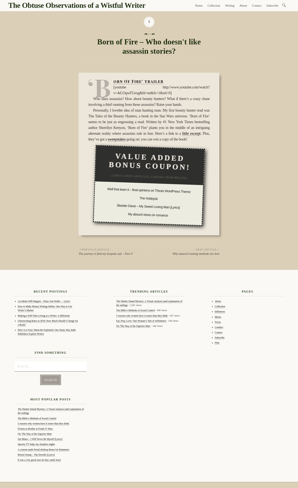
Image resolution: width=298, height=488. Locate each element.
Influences (220, 311)
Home (199, 5)
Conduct (219, 327)
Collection (214, 5)
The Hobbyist (148, 198)
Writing (229, 5)
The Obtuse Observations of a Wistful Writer (76, 5)
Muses (218, 316)
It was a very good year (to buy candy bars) (39, 459)
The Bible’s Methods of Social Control (37, 418)
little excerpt (191, 133)
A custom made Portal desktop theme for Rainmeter (43, 449)
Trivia (218, 322)
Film (217, 342)
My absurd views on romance (148, 214)
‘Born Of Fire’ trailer (138, 81)
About (243, 5)
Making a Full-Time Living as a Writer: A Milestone (44, 315)
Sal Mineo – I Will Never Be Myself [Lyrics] (40, 439)
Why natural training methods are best (184, 251)
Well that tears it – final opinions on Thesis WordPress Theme (149, 190)
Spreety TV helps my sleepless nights (36, 444)
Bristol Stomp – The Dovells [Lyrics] (36, 454)
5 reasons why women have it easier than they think (43, 423)
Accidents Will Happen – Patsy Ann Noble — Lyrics (44, 301)
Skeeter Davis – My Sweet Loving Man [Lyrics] (148, 206)
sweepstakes (117, 139)
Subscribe (272, 5)
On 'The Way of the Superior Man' (35, 433)
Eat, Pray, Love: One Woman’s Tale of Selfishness (141, 320)
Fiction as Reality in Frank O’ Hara (35, 428)
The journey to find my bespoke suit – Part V (114, 251)
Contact (257, 5)
